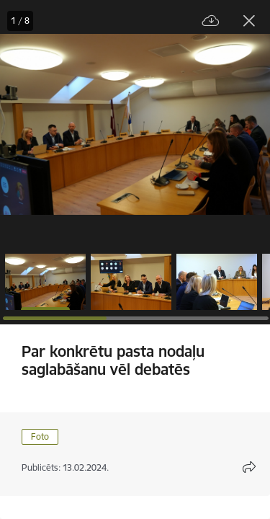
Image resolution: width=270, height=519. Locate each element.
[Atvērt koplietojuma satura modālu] (249, 467)
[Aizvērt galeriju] (249, 20)
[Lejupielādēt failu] (211, 21)
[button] (45, 282)
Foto (40, 436)
